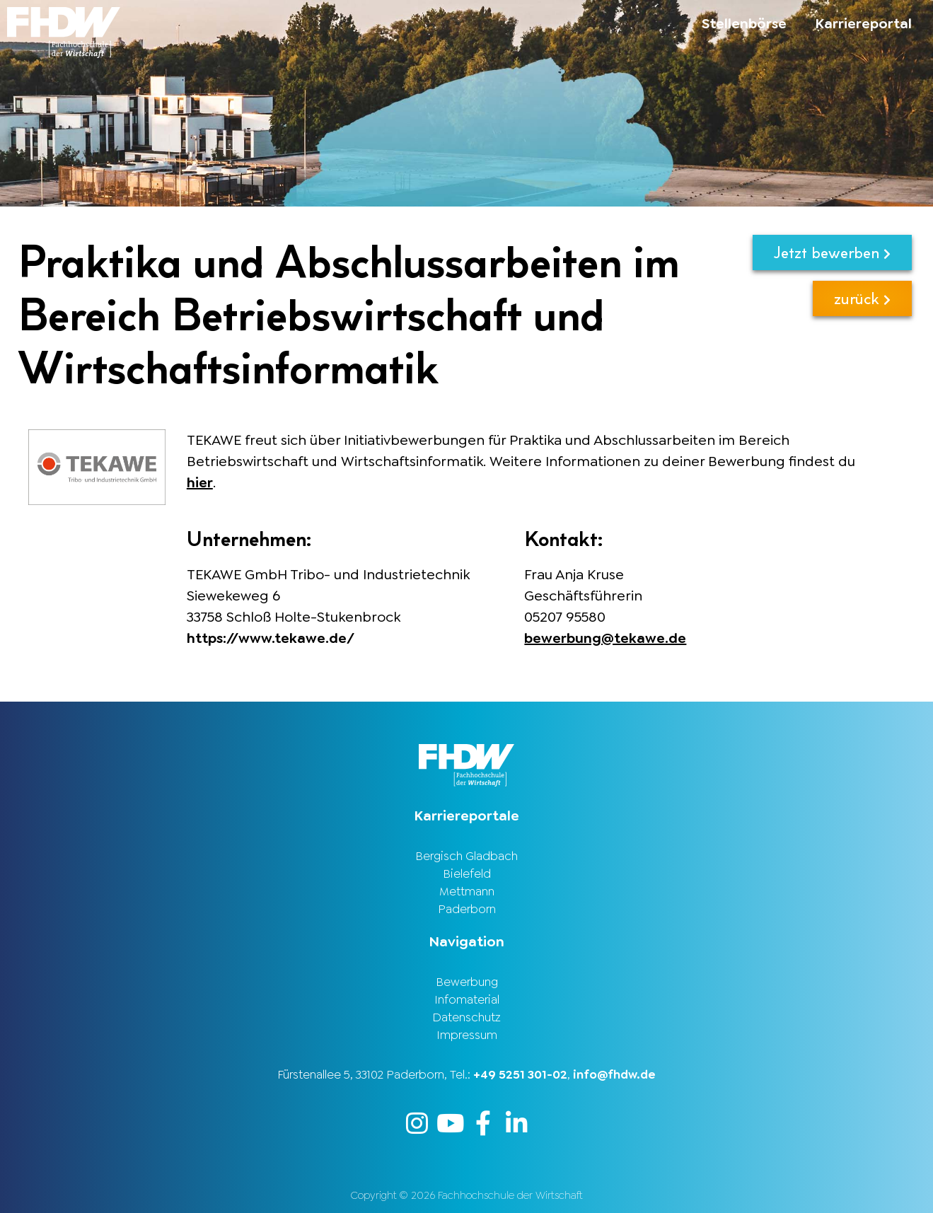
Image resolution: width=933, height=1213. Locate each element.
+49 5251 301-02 (520, 1074)
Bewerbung (467, 981)
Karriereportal (863, 23)
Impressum (466, 1035)
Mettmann (466, 891)
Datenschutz (466, 1017)
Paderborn (467, 909)
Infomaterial (466, 999)
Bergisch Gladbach (466, 856)
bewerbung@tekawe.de (605, 638)
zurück (862, 298)
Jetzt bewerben (832, 252)
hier (200, 482)
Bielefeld (467, 873)
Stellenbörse (744, 23)
